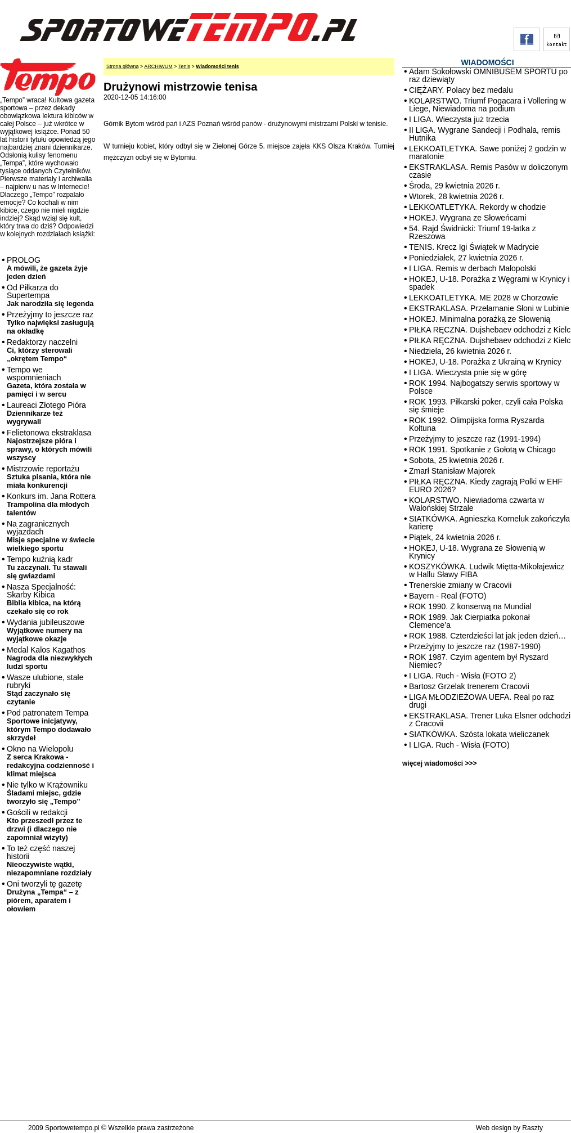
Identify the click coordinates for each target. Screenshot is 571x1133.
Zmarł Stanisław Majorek (452, 470)
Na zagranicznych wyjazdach (51, 535)
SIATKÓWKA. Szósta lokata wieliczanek (479, 734)
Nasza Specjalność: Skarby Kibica (44, 598)
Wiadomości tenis (217, 66)
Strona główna (122, 66)
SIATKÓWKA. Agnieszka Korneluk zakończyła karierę (489, 522)
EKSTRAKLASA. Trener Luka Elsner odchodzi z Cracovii (489, 719)
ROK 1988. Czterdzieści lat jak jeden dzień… (487, 635)
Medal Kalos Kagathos (49, 658)
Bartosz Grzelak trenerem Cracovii (469, 686)
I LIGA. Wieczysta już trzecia (459, 119)
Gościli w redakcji (44, 825)
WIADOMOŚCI (487, 62)
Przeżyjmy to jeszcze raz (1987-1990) (475, 646)
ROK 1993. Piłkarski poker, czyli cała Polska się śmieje (486, 405)
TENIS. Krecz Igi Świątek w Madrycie (474, 246)
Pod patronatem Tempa (49, 725)
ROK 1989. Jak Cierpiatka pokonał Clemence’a (469, 621)
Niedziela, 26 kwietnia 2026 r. (460, 351)
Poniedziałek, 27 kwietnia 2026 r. (466, 257)
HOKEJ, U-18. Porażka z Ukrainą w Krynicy (485, 361)
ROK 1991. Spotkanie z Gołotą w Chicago (482, 449)
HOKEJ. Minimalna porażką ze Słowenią (479, 318)
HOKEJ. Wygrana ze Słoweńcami (467, 217)
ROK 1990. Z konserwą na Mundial (470, 606)
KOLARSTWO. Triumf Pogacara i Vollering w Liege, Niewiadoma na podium (487, 104)
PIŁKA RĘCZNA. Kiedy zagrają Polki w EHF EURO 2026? (486, 485)
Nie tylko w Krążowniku (47, 793)
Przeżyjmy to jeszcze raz (50, 322)
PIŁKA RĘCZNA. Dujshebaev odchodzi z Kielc (489, 329)
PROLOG (47, 268)
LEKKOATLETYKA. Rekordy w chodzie (477, 207)
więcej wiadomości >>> (439, 763)
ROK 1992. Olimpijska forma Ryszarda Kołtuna (476, 424)
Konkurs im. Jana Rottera (51, 504)
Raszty (532, 1128)
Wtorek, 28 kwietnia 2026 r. (456, 196)
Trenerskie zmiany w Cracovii (460, 585)
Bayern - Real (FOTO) (447, 595)
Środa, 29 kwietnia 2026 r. (454, 185)
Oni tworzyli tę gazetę (44, 896)
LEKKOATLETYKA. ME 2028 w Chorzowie (483, 297)
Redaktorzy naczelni (42, 350)
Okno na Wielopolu (50, 761)
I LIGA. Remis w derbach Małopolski (472, 268)
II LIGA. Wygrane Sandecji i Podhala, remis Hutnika (484, 133)
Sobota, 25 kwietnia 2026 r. (456, 460)
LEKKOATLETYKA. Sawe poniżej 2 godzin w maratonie (487, 152)
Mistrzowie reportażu (49, 476)
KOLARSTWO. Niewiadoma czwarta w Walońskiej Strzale (476, 504)
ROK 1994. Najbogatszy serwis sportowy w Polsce (484, 387)
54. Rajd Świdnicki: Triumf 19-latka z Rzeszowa (472, 232)
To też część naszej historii (49, 860)
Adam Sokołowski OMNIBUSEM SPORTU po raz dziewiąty (488, 75)
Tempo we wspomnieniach (46, 381)
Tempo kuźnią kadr (47, 567)
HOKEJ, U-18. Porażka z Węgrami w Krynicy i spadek (489, 283)
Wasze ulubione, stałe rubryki (45, 689)
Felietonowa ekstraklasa (49, 445)
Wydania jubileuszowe (45, 630)
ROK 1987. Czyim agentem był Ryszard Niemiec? (478, 661)
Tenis (184, 66)
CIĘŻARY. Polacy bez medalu (461, 90)
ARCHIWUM (158, 66)
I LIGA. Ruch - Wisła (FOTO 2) (462, 675)
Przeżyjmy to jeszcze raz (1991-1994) (475, 438)
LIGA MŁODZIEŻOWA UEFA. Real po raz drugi (481, 701)
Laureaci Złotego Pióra (46, 413)
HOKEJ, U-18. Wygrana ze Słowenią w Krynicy (477, 551)
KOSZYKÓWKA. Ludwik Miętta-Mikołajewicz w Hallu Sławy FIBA (486, 570)
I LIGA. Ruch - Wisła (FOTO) (459, 744)
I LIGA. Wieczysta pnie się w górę (468, 372)
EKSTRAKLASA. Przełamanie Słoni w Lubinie (489, 308)
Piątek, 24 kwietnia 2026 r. (455, 537)
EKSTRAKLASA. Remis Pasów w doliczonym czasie (488, 171)
